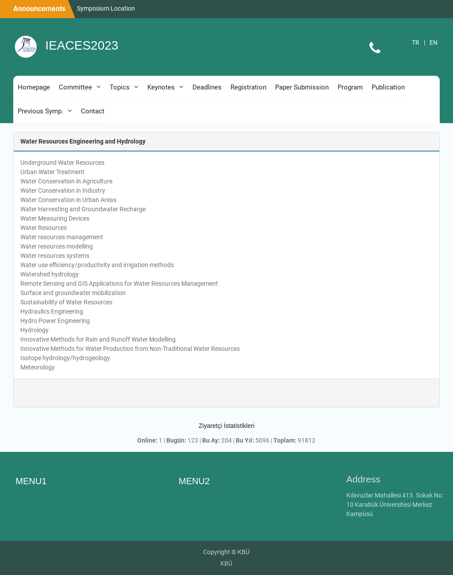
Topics (120, 87)
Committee (75, 87)
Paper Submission (302, 87)
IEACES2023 (81, 45)
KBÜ (226, 563)
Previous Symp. (40, 111)
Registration (248, 87)
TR (415, 42)
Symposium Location (106, 8)
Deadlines (207, 87)
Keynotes (161, 87)
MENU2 (194, 481)
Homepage (34, 87)
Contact (92, 111)
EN (434, 42)
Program (350, 87)
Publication (388, 87)
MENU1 (30, 481)
